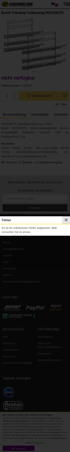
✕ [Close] (66, 220)
